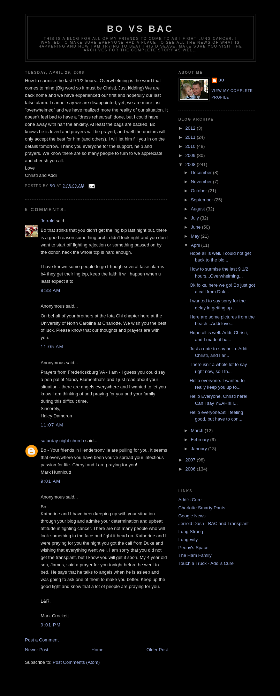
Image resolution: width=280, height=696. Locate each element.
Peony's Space (194, 547)
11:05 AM (52, 346)
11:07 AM (52, 425)
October (199, 190)
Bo (222, 80)
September (202, 199)
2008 (191, 164)
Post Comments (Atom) (76, 662)
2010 (191, 146)
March (198, 430)
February (200, 439)
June (196, 227)
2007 (191, 459)
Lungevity (188, 539)
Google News (192, 515)
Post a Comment (42, 640)
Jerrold (48, 220)
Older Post (157, 649)
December (202, 172)
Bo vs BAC (140, 28)
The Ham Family (195, 555)
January (199, 448)
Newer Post (36, 649)
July (195, 218)
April (196, 245)
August (198, 208)
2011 (191, 137)
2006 (191, 469)
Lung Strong (191, 531)
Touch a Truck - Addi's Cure (206, 563)
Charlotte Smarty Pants (202, 507)
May (195, 236)
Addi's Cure (190, 499)
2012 (191, 128)
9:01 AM (51, 481)
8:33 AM (51, 290)
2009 (191, 155)
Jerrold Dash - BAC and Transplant (214, 523)
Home (97, 649)
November (202, 181)
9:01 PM (51, 624)
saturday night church (62, 440)
